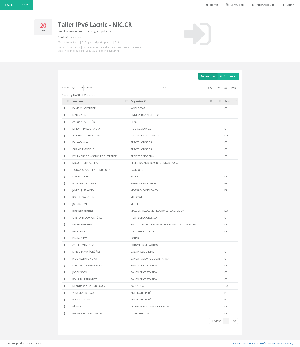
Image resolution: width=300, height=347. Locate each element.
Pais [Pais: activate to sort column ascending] (227, 101)
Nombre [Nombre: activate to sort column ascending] (77, 101)
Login (288, 5)
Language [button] (235, 5)
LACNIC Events (17, 4)
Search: (183, 88)
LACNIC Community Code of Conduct (254, 343)
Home (212, 5)
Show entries (77, 88)
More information (67, 42)
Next (233, 321)
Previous (216, 321)
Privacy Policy (285, 343)
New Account (263, 5)
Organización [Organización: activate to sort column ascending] (139, 101)
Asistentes (228, 76)
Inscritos (208, 76)
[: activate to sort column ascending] (66, 101)
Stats (117, 42)
